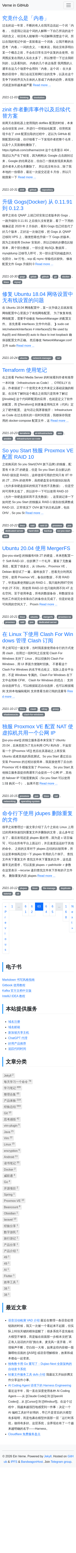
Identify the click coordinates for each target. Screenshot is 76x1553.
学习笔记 (12, 1088)
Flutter (9, 1276)
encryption (12, 1150)
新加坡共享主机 (18, 1032)
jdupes (23, 888)
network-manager (42, 358)
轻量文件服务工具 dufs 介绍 (26, 1374)
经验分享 (11, 1226)
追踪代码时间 (17, 1048)
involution (39, 97)
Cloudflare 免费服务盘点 (24, 1434)
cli (18, 893)
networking (10, 801)
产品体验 (12, 1100)
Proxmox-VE (14, 1200)
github (33, 190)
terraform (25, 433)
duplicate (66, 888)
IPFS (14, 1461)
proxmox (57, 525)
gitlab (34, 276)
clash (33, 709)
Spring (9, 1194)
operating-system (30, 801)
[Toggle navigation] (68, 5)
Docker (9, 1169)
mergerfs (48, 617)
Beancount (12, 1207)
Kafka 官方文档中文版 (16, 990)
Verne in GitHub (15, 5)
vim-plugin (12, 1125)
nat (56, 796)
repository (47, 190)
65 (52, 909)
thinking (24, 97)
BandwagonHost (32, 1461)
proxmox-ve (64, 617)
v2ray (44, 709)
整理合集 (11, 1094)
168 (66, 912)
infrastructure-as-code (28, 438)
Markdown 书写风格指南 (18, 979)
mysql (17, 282)
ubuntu (23, 358)
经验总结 (12, 1106)
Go (7, 1182)
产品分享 (11, 1244)
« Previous (6, 928)
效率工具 (11, 1282)
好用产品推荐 (17, 1043)
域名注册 (14, 1021)
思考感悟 (11, 1119)
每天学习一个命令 (17, 1081)
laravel (10, 1219)
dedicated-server (14, 531)
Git (7, 1113)
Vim (8, 1138)
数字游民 (11, 1232)
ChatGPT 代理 (17, 1038)
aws (60, 433)
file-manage (49, 888)
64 (46, 909)
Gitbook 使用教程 (13, 985)
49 (6, 1257)
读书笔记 (11, 1163)
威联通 (9, 1175)
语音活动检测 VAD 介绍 (24, 1320)
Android (11, 1157)
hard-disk (34, 531)
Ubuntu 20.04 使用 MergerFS (36, 548)
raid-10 (43, 525)
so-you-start (63, 531)
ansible (7, 438)
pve (69, 525)
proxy (56, 709)
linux (6, 282)
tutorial (7, 893)
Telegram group (61, 1461)
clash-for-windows (33, 714)
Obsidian (11, 1213)
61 (25, 909)
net (58, 358)
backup (48, 531)
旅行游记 (11, 1238)
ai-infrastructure (43, 433)
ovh (6, 536)
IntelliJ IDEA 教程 (13, 996)
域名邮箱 (14, 1027)
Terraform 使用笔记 (24, 370)
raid (32, 525)
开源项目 (11, 1188)
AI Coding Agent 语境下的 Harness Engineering (39, 1385)
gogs (22, 276)
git (55, 276)
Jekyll (9, 1075)
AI (6, 1269)
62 (32, 909)
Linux (9, 1144)
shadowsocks (11, 714)
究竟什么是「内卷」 (25, 18)
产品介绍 (11, 1251)
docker (65, 276)
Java (9, 1132)
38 (6, 1288)
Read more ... (42, 85)
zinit (22, 190)
